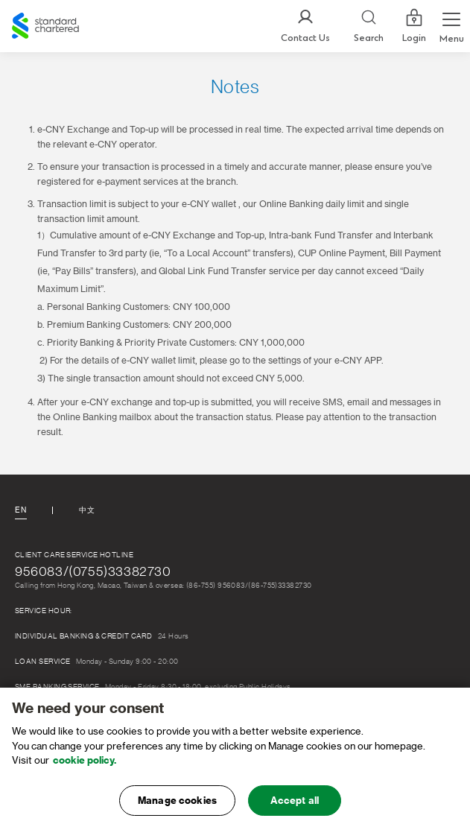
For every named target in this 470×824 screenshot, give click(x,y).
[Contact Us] (305, 26)
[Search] (369, 26)
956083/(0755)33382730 (93, 571)
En (20, 510)
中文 (87, 510)
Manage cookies (177, 806)
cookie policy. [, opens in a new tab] (84, 765)
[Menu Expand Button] (451, 26)
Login (414, 26)
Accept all (294, 806)
